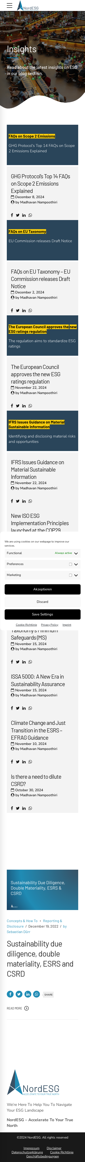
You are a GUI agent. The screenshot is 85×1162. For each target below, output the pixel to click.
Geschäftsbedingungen (42, 1156)
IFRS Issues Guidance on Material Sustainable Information (37, 469)
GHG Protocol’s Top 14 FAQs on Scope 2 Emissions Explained (40, 183)
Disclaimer (54, 1148)
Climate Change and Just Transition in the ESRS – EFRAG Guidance (38, 730)
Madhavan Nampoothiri (38, 202)
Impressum (31, 1148)
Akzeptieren (42, 589)
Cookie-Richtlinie (26, 625)
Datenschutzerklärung (27, 1152)
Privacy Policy (49, 625)
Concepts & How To (22, 926)
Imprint (67, 625)
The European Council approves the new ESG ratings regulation (35, 374)
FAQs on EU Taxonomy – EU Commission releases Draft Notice (40, 278)
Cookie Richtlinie (61, 1152)
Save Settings (42, 614)
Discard (42, 601)
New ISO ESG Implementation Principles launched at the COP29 (40, 523)
